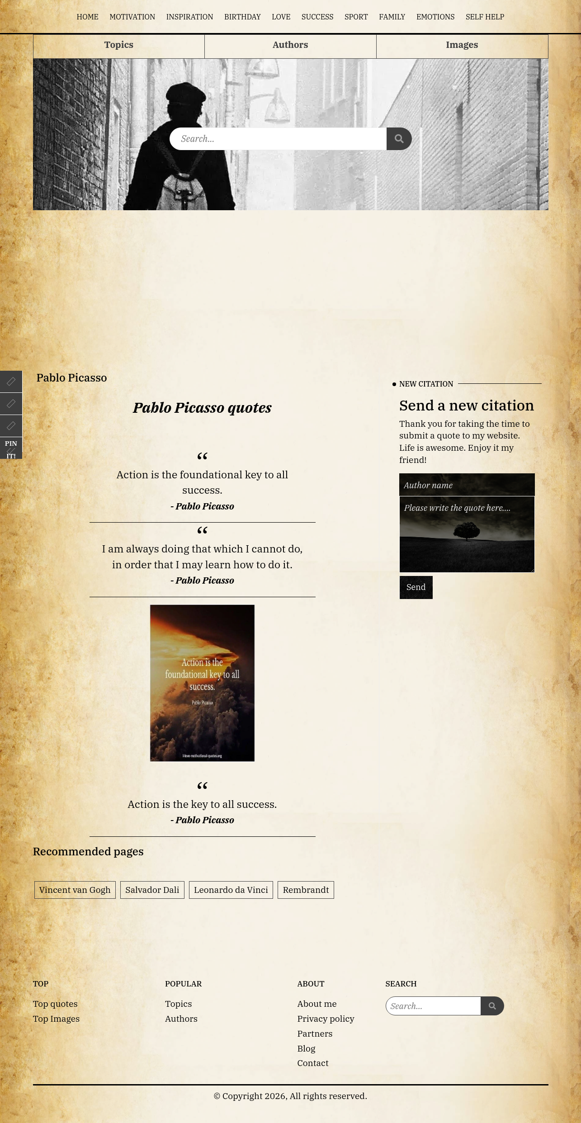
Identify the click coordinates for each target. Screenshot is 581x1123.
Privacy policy (326, 1018)
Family (392, 16)
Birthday (242, 16)
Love (281, 16)
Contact (313, 1062)
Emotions (435, 16)
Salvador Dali (152, 889)
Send (416, 587)
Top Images (56, 1018)
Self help (485, 16)
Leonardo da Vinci (231, 889)
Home (88, 16)
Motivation (132, 16)
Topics (178, 1003)
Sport (356, 16)
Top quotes (55, 1003)
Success (318, 16)
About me (317, 1003)
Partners (315, 1033)
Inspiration (189, 16)
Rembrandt (306, 889)
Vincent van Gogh (75, 889)
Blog (307, 1048)
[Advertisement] (290, 278)
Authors (181, 1018)
